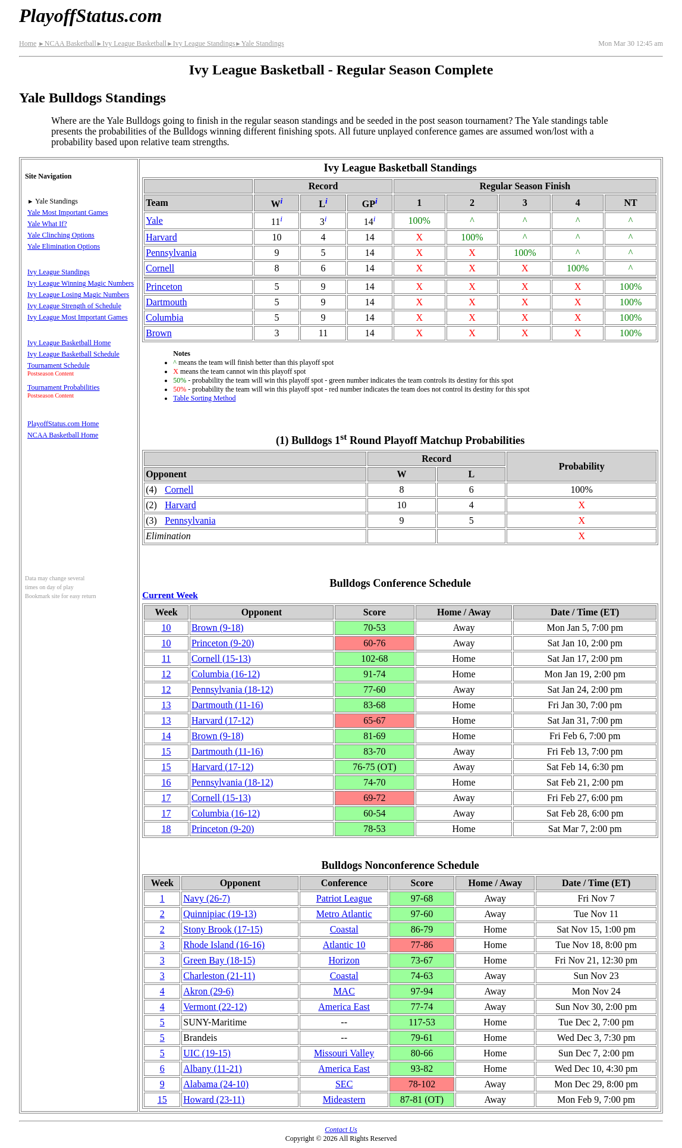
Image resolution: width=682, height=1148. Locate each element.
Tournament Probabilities (63, 387)
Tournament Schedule (58, 365)
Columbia (164, 317)
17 (166, 798)
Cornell (160, 268)
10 (166, 628)
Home (27, 43)
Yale (154, 220)
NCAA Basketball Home (62, 435)
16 (166, 782)
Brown (159, 333)
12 (166, 674)
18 (166, 829)
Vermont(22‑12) (215, 1007)
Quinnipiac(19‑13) (219, 914)
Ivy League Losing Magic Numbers (78, 294)
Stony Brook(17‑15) (222, 929)
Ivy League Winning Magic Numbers (80, 283)
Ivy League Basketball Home (69, 343)
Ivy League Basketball (131, 43)
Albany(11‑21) (212, 1068)
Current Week (170, 595)
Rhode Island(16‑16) (224, 945)
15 (166, 751)
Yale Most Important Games (67, 212)
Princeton (164, 286)
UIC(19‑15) (207, 1053)
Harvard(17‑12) (222, 720)
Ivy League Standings (200, 43)
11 (166, 658)
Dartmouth (166, 302)
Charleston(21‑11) (219, 976)
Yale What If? (47, 224)
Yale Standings (259, 43)
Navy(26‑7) (206, 898)
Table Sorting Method (204, 398)
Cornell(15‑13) (221, 658)
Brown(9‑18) (217, 628)
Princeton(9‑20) (222, 643)
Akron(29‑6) (208, 991)
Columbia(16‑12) (225, 674)
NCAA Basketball (67, 43)
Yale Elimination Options (63, 246)
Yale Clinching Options (61, 235)
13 (166, 705)
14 (166, 736)
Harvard (161, 237)
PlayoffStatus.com (90, 15)
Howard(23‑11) (213, 1099)
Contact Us (341, 1129)
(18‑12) (232, 689)
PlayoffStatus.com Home (63, 424)
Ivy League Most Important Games (77, 317)
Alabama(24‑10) (216, 1084)
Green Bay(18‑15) (219, 960)
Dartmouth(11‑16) (227, 705)
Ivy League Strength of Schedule (74, 306)
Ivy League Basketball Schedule (73, 354)
